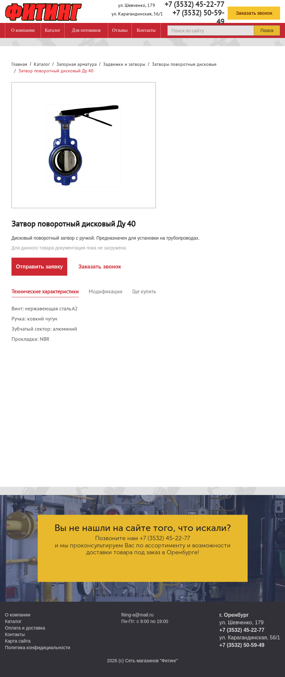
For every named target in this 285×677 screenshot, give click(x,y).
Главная (19, 64)
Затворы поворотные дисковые (184, 64)
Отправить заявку (39, 266)
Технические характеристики (45, 291)
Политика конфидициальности (37, 647)
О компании (22, 30)
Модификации (105, 291)
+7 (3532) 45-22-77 (165, 538)
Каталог (52, 30)
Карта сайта (18, 641)
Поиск (267, 30)
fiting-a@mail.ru (137, 614)
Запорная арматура (76, 64)
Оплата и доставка (25, 628)
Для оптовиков (86, 30)
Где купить (144, 291)
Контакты (146, 30)
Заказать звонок (254, 13)
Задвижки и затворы (124, 64)
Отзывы (120, 30)
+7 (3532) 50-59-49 (198, 17)
